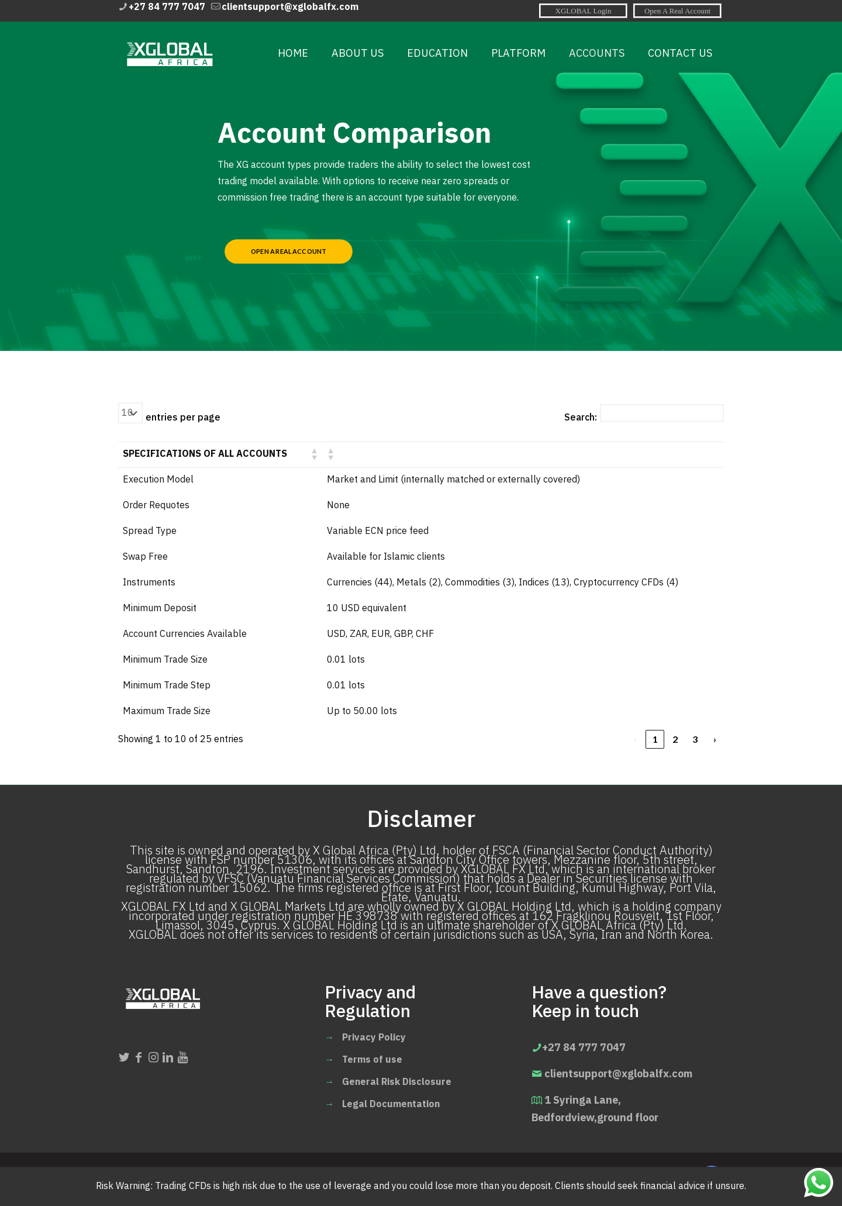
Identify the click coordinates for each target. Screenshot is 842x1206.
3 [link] (695, 739)
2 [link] (675, 739)
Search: (580, 418)
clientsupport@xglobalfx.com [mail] (290, 7)
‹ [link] (635, 739)
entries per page (183, 418)
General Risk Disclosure (396, 1082)
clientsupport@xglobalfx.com (618, 1073)
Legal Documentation (391, 1104)
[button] (314, 454)
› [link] (714, 739)
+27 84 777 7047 (584, 1047)
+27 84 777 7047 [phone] (167, 7)
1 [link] (655, 739)
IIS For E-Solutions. (433, 1179)
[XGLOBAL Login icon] (583, 10)
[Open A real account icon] (677, 10)
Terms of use (372, 1060)
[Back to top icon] (711, 1178)
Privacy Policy (374, 1038)
